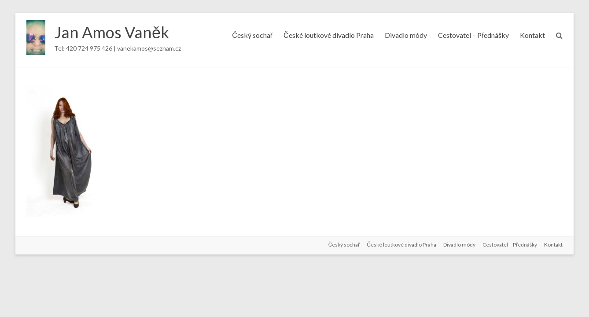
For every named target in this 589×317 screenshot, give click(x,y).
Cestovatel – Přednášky (473, 35)
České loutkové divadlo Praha (328, 35)
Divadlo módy (406, 35)
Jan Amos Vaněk (111, 32)
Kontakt (532, 35)
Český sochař (252, 35)
